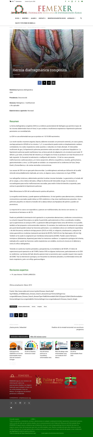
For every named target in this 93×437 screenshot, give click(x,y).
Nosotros (25, 18)
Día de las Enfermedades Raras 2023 (76, 353)
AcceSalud (71, 18)
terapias (39, 306)
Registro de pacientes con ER (57, 18)
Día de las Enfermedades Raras (76, 348)
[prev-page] (11, 363)
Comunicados (28, 349)
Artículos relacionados (19, 337)
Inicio (11, 27)
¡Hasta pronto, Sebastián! (18, 327)
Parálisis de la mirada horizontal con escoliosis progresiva (68, 328)
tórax (45, 306)
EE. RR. (17, 18)
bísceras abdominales (24, 306)
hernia (33, 306)
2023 (11, 349)
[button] (81, 18)
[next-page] (14, 363)
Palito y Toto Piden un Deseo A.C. (25, 23)
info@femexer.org (25, 398)
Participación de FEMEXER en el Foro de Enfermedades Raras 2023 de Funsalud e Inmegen (16, 355)
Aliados (34, 18)
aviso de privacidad (24, 419)
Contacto (42, 18)
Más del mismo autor (38, 337)
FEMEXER (38, 433)
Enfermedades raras (20, 27)
